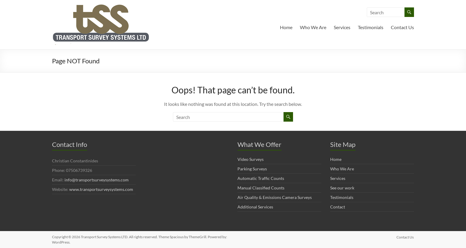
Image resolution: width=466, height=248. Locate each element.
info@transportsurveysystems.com (96, 179)
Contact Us (402, 27)
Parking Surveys (252, 168)
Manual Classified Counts (260, 187)
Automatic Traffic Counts (260, 178)
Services (342, 27)
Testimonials (370, 27)
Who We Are (313, 27)
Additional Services (255, 206)
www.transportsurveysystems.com (101, 189)
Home (286, 27)
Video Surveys (250, 159)
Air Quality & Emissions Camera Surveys (274, 197)
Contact (337, 206)
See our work (342, 187)
